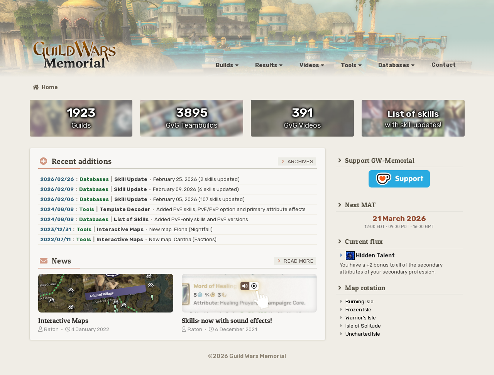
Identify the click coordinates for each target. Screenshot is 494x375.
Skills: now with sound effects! (227, 320)
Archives (300, 161)
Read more (298, 261)
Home (45, 87)
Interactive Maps (63, 320)
